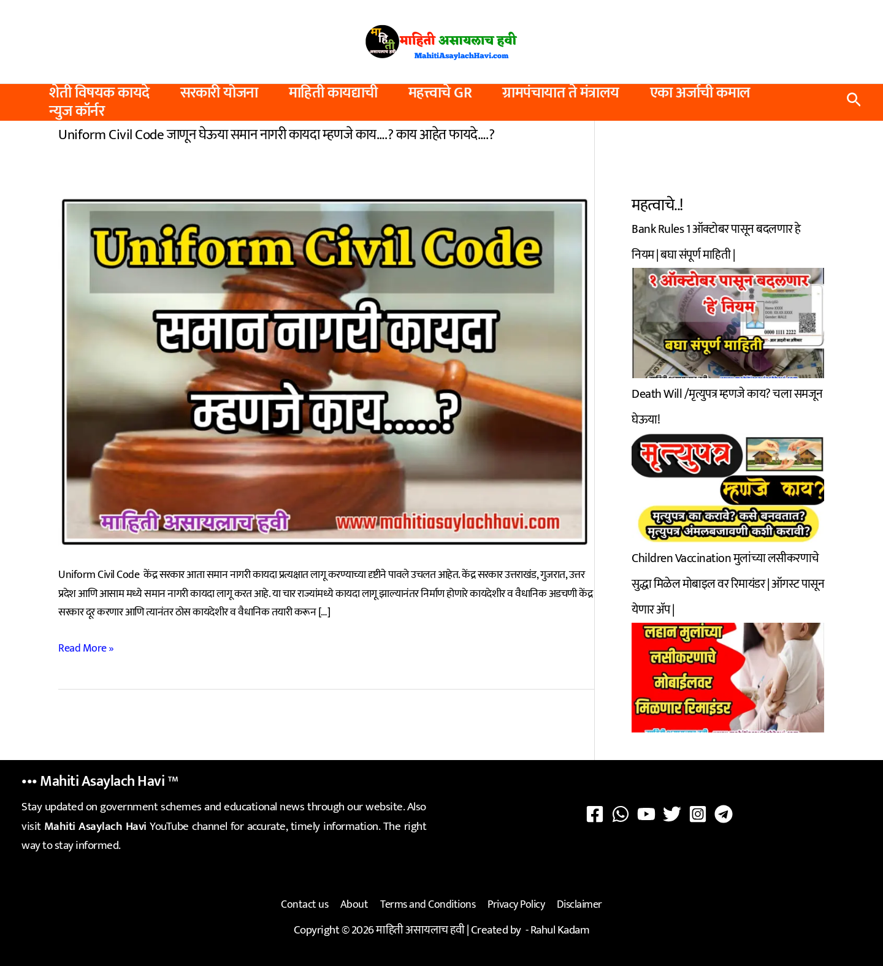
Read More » (86, 647)
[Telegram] (723, 814)
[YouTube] (646, 814)
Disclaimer (577, 904)
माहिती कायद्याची (333, 93)
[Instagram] (698, 814)
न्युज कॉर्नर (76, 111)
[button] (854, 102)
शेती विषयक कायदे (99, 93)
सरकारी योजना (219, 93)
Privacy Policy (514, 904)
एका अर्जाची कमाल (700, 93)
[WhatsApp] (620, 814)
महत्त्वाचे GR (440, 93)
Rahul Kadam (560, 928)
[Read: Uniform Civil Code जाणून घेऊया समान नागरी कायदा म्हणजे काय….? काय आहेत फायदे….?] (326, 370)
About (356, 904)
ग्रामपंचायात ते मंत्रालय (560, 93)
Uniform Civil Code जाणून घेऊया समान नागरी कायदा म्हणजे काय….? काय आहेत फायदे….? (276, 134)
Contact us (307, 904)
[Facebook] (595, 814)
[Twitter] (672, 814)
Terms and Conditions (427, 904)
